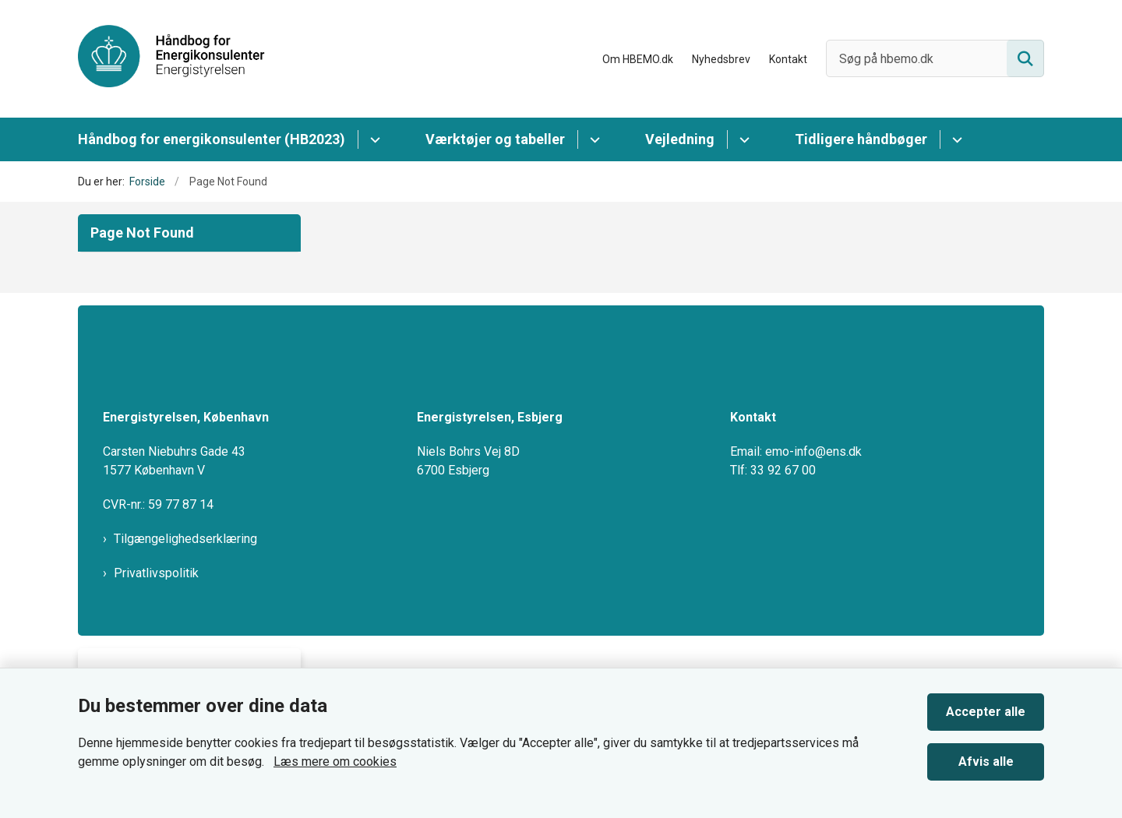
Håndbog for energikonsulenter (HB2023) (211, 139)
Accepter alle (985, 711)
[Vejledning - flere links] (742, 139)
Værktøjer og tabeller (495, 139)
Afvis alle (986, 761)
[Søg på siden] (1025, 58)
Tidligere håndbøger (861, 139)
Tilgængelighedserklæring (185, 538)
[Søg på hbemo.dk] (935, 58)
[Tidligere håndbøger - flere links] (955, 139)
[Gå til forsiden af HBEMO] (171, 59)
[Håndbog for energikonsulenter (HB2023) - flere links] (373, 139)
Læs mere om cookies (335, 761)
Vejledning (679, 139)
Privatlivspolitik (156, 573)
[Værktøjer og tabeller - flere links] (592, 139)
